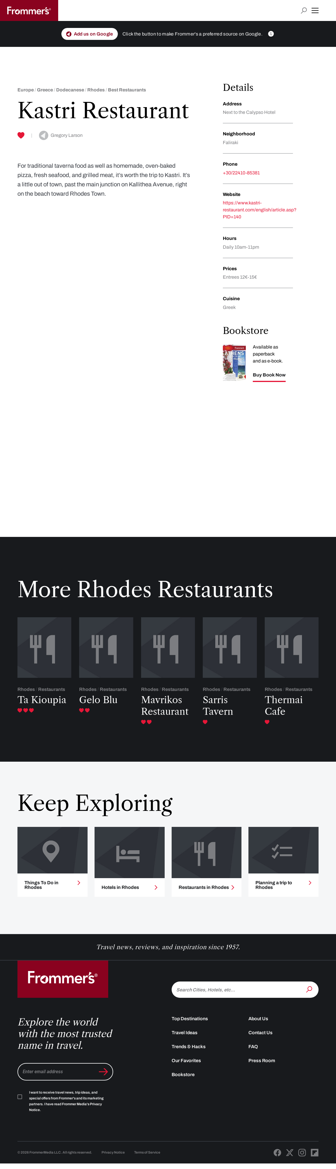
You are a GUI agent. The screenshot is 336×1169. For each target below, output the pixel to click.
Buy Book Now (269, 375)
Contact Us (260, 1037)
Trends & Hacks (189, 1051)
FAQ (253, 1051)
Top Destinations (190, 1023)
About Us (258, 1023)
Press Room (261, 1065)
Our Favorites (186, 1065)
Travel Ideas (185, 1037)
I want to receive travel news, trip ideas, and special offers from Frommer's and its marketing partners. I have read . (66, 1106)
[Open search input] (304, 10)
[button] (315, 10)
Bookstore (183, 1079)
